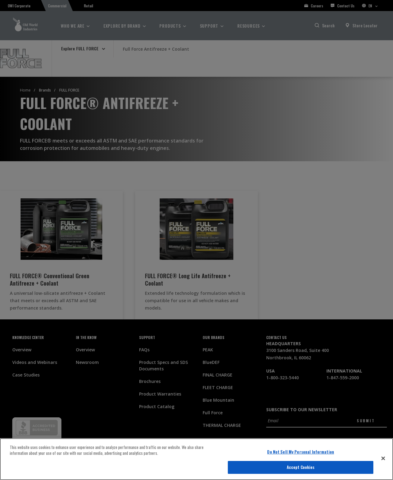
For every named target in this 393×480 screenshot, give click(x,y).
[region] (196, 459)
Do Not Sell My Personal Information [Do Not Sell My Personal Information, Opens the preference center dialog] (300, 452)
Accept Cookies (301, 467)
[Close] (383, 458)
